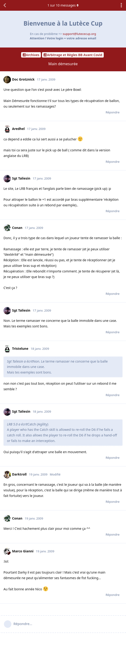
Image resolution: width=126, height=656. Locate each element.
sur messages (62, 5)
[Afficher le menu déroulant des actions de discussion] (121, 5)
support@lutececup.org (79, 34)
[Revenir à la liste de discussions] (4, 5)
